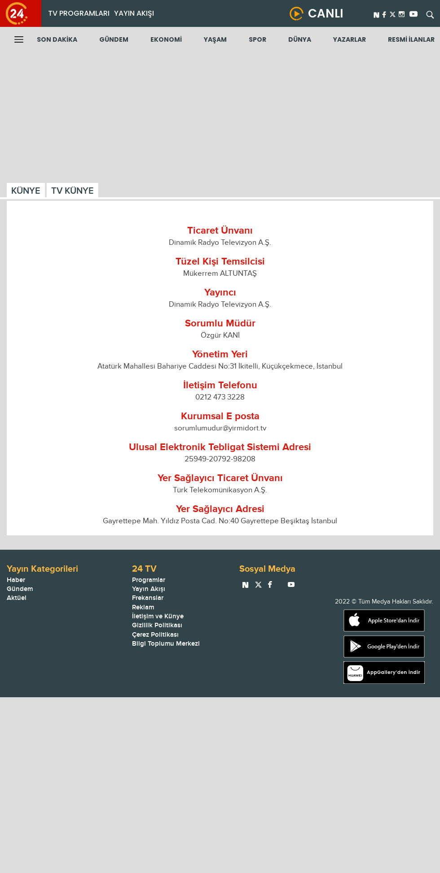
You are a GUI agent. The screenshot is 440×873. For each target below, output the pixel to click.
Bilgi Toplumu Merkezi (166, 643)
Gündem (20, 589)
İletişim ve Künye (158, 616)
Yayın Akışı (148, 589)
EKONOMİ (166, 39)
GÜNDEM (113, 39)
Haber (16, 580)
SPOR (257, 39)
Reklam (143, 607)
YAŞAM (215, 39)
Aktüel (16, 598)
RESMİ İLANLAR (411, 39)
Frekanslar (147, 598)
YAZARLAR (349, 39)
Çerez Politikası (155, 634)
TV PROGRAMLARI (79, 13)
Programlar (148, 580)
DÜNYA (299, 39)
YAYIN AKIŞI (134, 13)
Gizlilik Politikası (157, 625)
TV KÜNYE (72, 191)
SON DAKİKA (57, 39)
